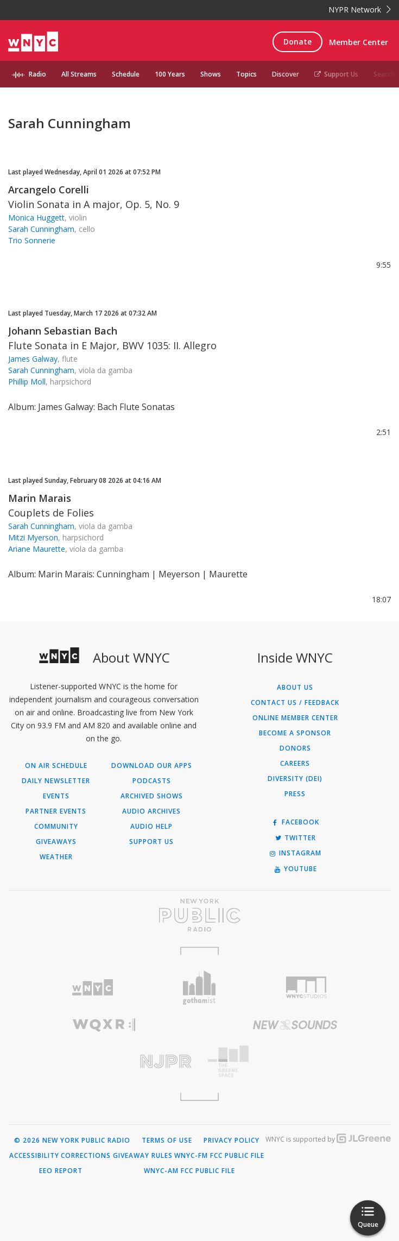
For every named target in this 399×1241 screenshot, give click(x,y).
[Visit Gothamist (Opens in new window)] (199, 988)
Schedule (126, 74)
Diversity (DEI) (295, 779)
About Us (295, 687)
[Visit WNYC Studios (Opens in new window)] (306, 987)
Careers (295, 763)
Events (56, 796)
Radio (37, 74)
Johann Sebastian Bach (62, 330)
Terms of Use (167, 1140)
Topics (246, 74)
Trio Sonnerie (31, 240)
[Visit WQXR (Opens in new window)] (104, 1025)
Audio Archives (151, 811)
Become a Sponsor (295, 733)
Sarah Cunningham (41, 229)
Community (56, 826)
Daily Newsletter (56, 781)
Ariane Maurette (36, 549)
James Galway (33, 359)
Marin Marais (39, 498)
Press (295, 794)
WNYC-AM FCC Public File (189, 1171)
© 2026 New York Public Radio (72, 1140)
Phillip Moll (27, 381)
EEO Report (61, 1171)
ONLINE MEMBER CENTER (295, 718)
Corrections (86, 1155)
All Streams (79, 74)
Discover (285, 74)
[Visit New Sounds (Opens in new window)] (295, 1025)
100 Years (170, 74)
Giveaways (56, 842)
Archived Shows (152, 796)
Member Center (358, 42)
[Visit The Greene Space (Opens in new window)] (295, 1061)
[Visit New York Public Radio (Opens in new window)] (199, 915)
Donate (297, 41)
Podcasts (151, 781)
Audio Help (151, 826)
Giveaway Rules (143, 1155)
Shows (210, 74)
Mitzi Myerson (33, 537)
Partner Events (56, 811)
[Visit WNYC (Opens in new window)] (92, 987)
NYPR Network (359, 9)
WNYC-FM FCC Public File (219, 1155)
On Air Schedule (56, 766)
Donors (295, 748)
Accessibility (34, 1155)
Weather (56, 857)
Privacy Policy (231, 1140)
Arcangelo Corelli (48, 189)
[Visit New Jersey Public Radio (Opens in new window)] (104, 1061)
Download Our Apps (151, 766)
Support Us (336, 74)
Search (384, 74)
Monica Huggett (36, 217)
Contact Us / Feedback (295, 703)
